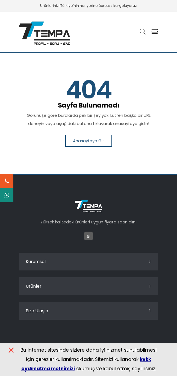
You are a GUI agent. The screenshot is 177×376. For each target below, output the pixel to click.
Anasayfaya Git (88, 141)
